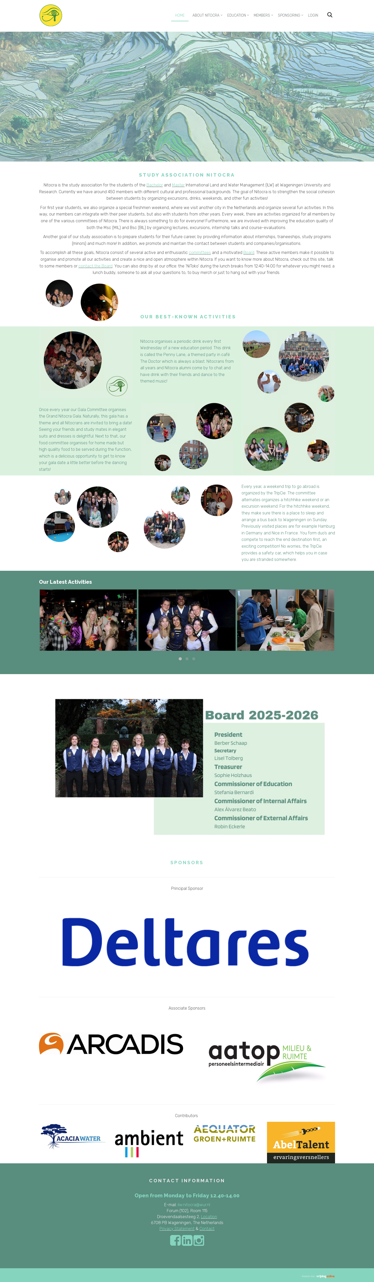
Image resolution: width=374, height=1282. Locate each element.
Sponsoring (289, 15)
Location (209, 1216)
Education (236, 15)
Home (180, 15)
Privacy (166, 1228)
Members (262, 15)
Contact (207, 1228)
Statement (184, 1228)
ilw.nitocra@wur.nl (194, 1204)
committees (200, 252)
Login (313, 15)
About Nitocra (205, 15)
